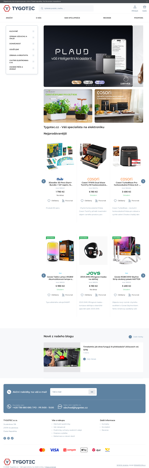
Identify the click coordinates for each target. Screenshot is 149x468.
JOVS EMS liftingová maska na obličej (93, 278)
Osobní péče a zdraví (16, 68)
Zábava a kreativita (18, 55)
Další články (138, 337)
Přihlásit (92, 392)
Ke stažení (106, 427)
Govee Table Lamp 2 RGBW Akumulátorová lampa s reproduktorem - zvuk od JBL (60, 278)
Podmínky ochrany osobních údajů (68, 430)
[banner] (19, 8)
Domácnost (15, 44)
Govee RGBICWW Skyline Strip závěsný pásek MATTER (126, 278)
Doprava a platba (60, 433)
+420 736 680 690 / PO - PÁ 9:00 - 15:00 (33, 407)
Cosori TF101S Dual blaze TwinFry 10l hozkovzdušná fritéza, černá (93, 184)
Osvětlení (14, 49)
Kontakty (105, 424)
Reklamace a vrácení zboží (64, 436)
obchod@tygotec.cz (75, 407)
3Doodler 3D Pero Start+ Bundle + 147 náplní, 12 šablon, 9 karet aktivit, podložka (60, 184)
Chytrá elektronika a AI (18, 61)
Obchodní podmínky (62, 424)
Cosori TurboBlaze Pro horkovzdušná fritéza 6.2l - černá (126, 184)
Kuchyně (13, 31)
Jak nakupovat (59, 427)
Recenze (105, 430)
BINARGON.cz (140, 465)
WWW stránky (123, 465)
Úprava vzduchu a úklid (18, 37)
